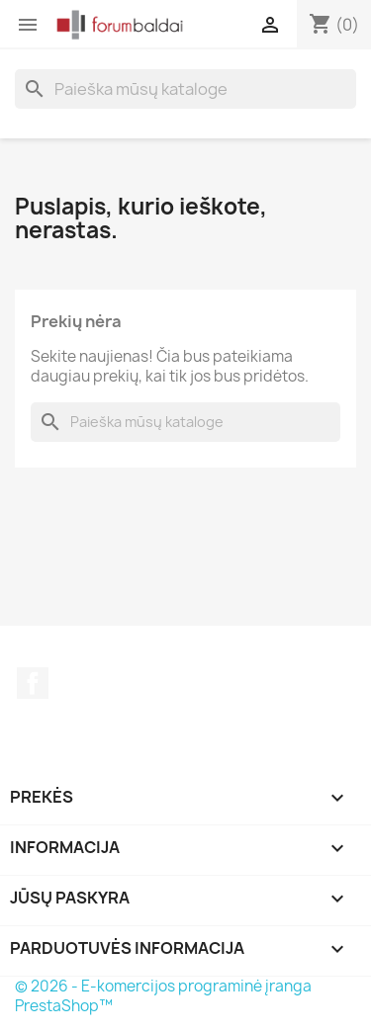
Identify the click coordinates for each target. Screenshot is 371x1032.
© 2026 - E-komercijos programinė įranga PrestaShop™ (163, 996)
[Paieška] (185, 89)
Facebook (32, 683)
